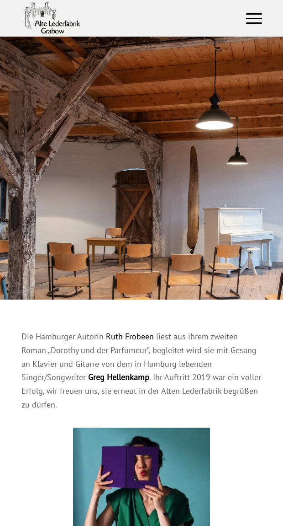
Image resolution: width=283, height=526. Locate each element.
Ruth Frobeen (130, 336)
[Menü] (249, 18)
